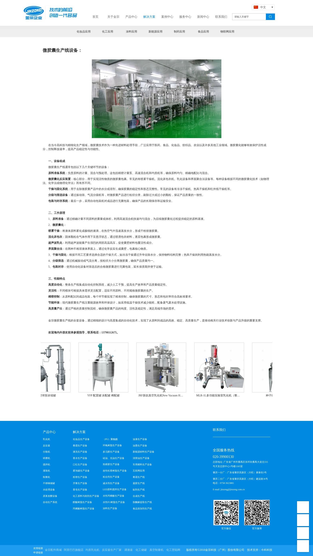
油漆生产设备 (140, 439)
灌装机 (46, 470)
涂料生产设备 (110, 508)
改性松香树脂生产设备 (115, 470)
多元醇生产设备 (111, 451)
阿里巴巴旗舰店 (73, 549)
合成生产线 (139, 496)
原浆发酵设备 (50, 496)
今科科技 (266, 549)
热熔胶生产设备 (111, 464)
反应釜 (46, 445)
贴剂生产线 (139, 489)
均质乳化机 (92, 549)
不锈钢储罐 (49, 483)
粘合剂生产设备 (111, 476)
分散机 (46, 451)
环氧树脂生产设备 (112, 445)
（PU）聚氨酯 (110, 439)
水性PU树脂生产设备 (114, 502)
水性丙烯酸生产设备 (113, 495)
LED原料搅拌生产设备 (115, 489)
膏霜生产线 (139, 477)
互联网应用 (139, 470)
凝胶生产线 (139, 483)
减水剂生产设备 (111, 483)
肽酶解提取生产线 (142, 502)
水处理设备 (49, 489)
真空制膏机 (156, 549)
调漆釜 (128, 549)
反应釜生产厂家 (112, 549)
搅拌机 (46, 464)
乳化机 (46, 439)
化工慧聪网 (173, 549)
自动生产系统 (50, 502)
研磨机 (46, 458)
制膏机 (46, 477)
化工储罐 (141, 549)
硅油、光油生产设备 (113, 458)
